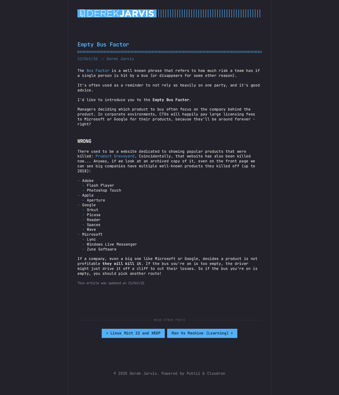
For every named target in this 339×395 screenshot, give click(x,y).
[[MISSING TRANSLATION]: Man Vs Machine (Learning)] (202, 333)
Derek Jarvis (120, 58)
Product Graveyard (115, 156)
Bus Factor (98, 70)
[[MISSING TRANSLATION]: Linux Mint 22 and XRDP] (133, 333)
